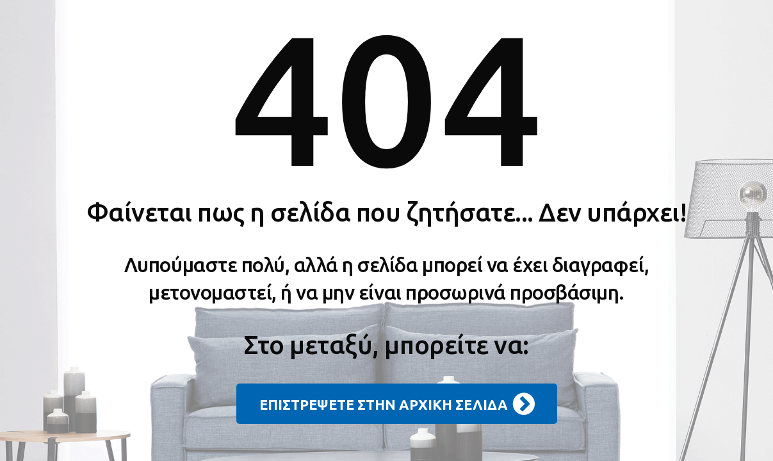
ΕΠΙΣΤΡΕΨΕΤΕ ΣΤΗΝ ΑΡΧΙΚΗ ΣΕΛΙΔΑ (397, 404)
